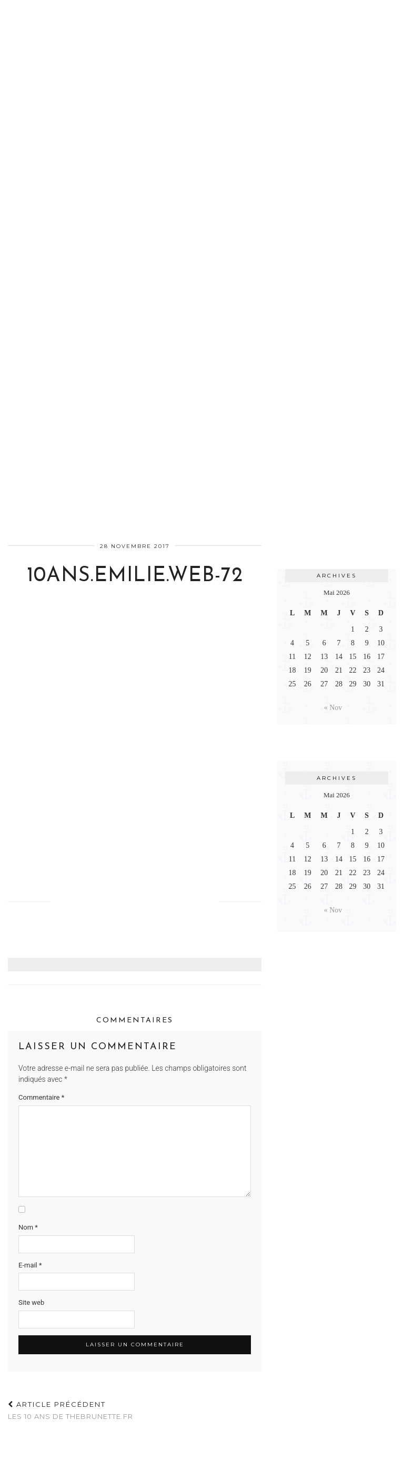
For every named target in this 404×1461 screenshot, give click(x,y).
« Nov (333, 708)
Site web (31, 1302)
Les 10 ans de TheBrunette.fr (70, 1410)
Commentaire (41, 1097)
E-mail (30, 1265)
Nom (28, 1227)
